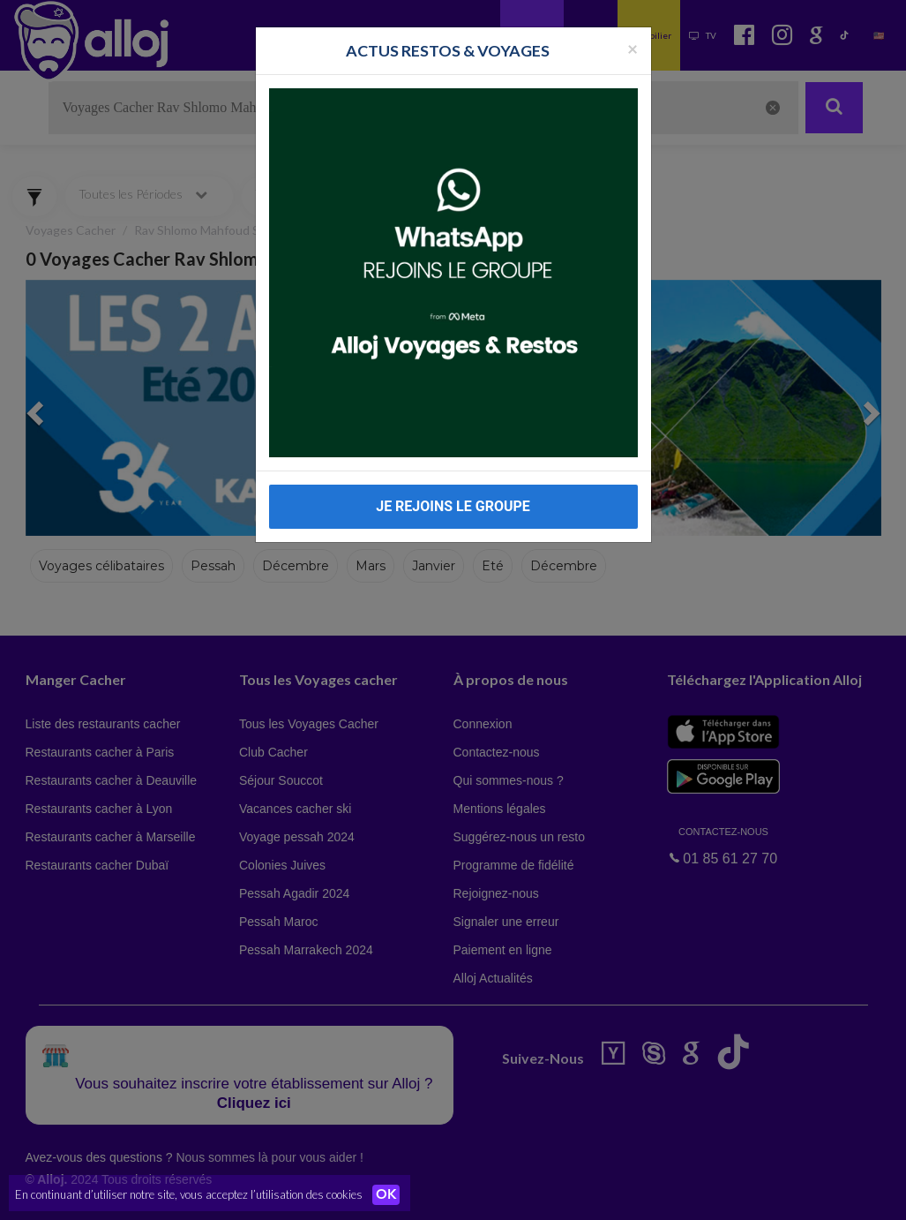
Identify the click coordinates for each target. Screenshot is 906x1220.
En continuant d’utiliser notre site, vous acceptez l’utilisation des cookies (189, 1193)
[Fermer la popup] (632, 48)
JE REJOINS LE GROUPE (453, 506)
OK (388, 1194)
